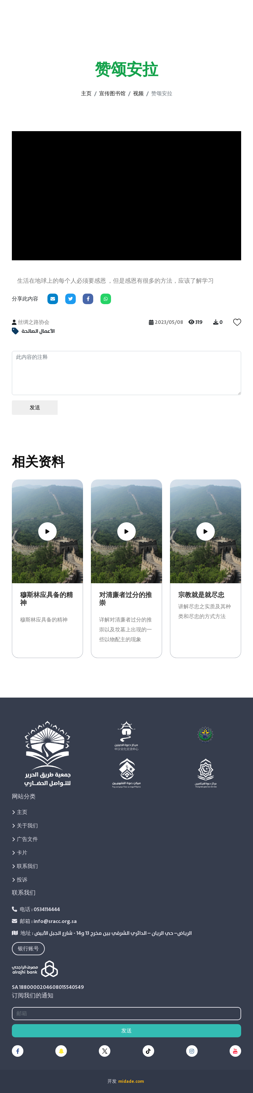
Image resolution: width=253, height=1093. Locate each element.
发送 (35, 407)
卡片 (19, 853)
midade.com (131, 1081)
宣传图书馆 (112, 93)
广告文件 (25, 839)
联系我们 (25, 866)
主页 (86, 93)
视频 (138, 93)
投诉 (19, 880)
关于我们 (25, 826)
